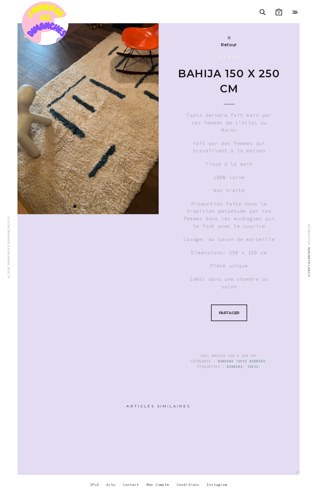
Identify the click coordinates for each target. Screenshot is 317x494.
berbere (235, 366)
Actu (110, 484)
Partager (229, 312)
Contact (131, 484)
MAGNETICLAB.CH (309, 262)
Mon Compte (157, 484)
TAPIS (252, 366)
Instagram (217, 484)
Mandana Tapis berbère (241, 361)
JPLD (94, 484)
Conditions (188, 484)
